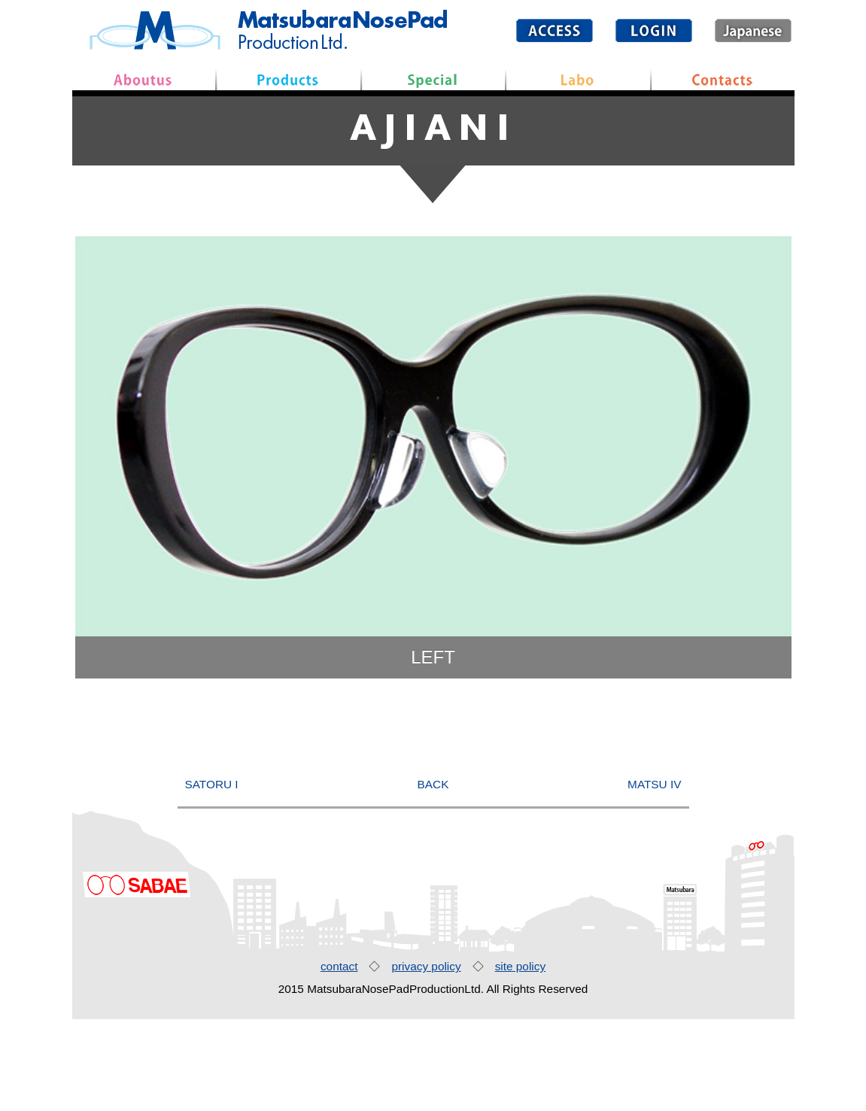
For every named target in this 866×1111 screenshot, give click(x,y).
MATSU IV (654, 876)
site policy (520, 1058)
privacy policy (425, 1058)
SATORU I (212, 876)
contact (339, 1058)
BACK (433, 876)
